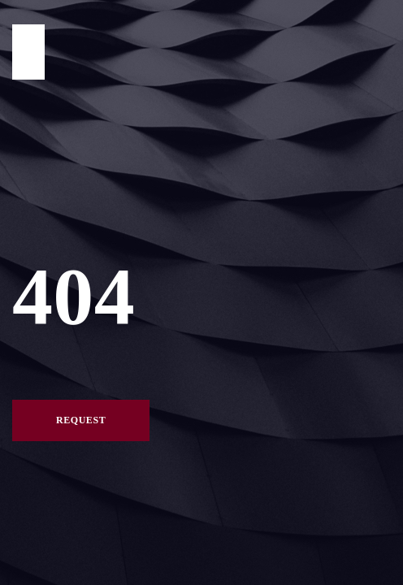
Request (81, 420)
